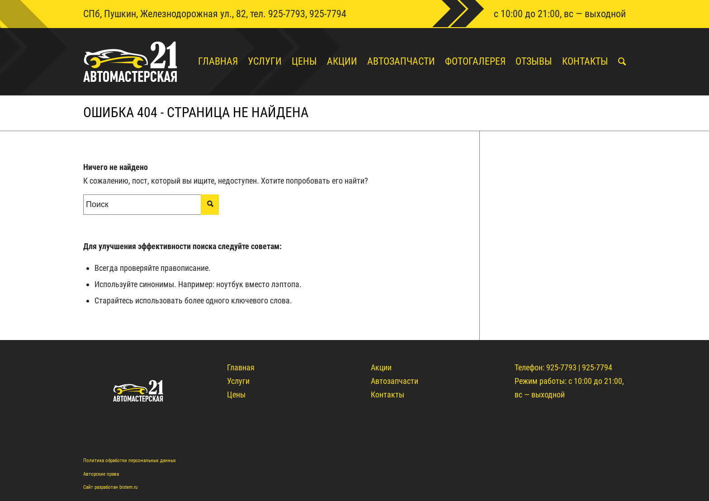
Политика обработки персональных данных (129, 460)
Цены (236, 394)
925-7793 (286, 13)
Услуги (238, 381)
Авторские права (101, 474)
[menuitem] (213, 61)
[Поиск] (617, 61)
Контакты (387, 394)
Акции (381, 367)
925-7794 (327, 13)
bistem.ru (128, 487)
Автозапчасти (394, 381)
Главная (241, 367)
